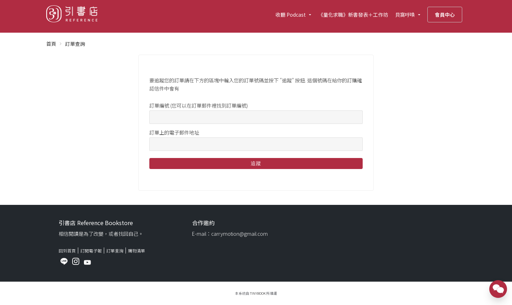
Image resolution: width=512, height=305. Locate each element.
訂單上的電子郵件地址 (174, 132)
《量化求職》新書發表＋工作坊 (353, 14)
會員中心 (445, 14)
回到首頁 (67, 250)
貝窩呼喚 (405, 14)
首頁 (51, 43)
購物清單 (136, 250)
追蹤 (256, 163)
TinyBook (258, 293)
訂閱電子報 (91, 250)
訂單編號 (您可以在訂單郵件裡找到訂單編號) (198, 105)
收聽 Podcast (291, 14)
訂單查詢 (114, 250)
